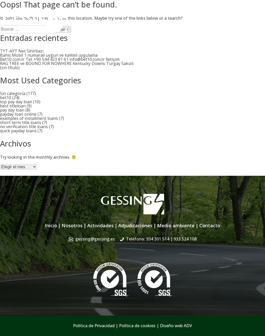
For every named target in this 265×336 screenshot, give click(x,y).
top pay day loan (16, 102)
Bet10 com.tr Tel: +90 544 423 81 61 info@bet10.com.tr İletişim (60, 59)
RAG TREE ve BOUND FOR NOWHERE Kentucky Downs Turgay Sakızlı (67, 63)
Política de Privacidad (94, 325)
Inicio (84, 25)
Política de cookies (137, 325)
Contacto (252, 25)
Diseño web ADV (176, 325)
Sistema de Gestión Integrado (208, 25)
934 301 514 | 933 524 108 (236, 14)
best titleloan (13, 106)
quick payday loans (18, 131)
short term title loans (20, 122)
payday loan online (18, 114)
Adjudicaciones (159, 25)
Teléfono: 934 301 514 (161, 239)
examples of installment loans (29, 118)
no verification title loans (24, 126)
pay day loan (12, 110)
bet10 (5, 97)
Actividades (128, 25)
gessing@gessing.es (180, 14)
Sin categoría (12, 93)
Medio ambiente (176, 225)
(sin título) (10, 67)
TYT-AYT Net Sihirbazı (21, 51)
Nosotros (103, 25)
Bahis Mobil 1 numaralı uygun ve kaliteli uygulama (49, 55)
